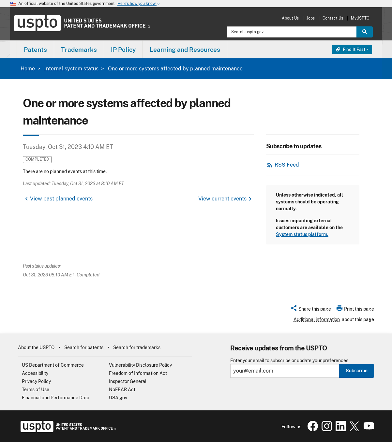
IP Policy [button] (123, 49)
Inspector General (127, 381)
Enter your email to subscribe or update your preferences (289, 360)
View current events (222, 199)
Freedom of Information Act (138, 373)
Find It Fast (350, 49)
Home (28, 69)
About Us (290, 18)
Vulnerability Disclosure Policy (140, 365)
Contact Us (333, 18)
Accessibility (35, 373)
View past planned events (61, 199)
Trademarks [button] (79, 49)
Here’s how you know (138, 4)
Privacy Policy (36, 381)
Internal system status (71, 69)
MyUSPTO (360, 18)
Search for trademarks (136, 347)
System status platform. (302, 234)
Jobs (311, 18)
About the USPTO (36, 347)
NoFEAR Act (122, 389)
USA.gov (118, 397)
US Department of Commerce (53, 365)
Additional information (317, 319)
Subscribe (357, 370)
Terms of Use (35, 389)
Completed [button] (37, 159)
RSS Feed (287, 165)
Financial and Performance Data (55, 397)
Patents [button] (35, 49)
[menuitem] (35, 49)
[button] (310, 310)
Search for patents (83, 347)
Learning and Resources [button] (185, 49)
